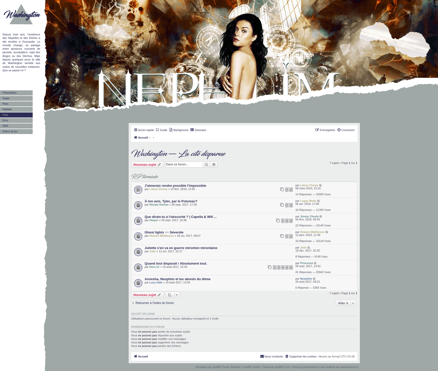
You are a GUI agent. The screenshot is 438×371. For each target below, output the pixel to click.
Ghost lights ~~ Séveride (164, 232)
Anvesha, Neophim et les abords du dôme (178, 279)
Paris (5, 103)
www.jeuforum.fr (349, 367)
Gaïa (5, 114)
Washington (21, 15)
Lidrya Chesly (158, 189)
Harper (153, 220)
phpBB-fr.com (282, 367)
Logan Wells (308, 200)
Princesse (306, 263)
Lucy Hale (155, 282)
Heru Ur (154, 266)
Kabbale (7, 109)
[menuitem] (161, 130)
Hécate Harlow (158, 204)
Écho (5, 120)
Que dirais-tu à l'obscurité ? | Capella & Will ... (181, 217)
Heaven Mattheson (161, 235)
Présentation (10, 92)
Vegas (6, 98)
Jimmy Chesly (309, 216)
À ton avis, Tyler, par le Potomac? (171, 201)
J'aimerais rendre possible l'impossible (175, 186)
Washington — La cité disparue (178, 154)
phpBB (216, 367)
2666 (5, 126)
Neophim (306, 278)
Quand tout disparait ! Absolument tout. (176, 263)
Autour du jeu (10, 131)
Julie (152, 251)
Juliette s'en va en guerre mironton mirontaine (181, 248)
